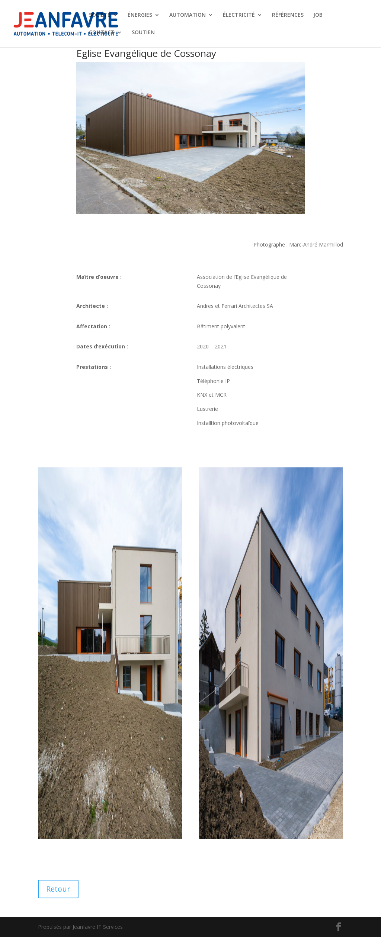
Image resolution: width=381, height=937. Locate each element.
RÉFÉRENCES (288, 15)
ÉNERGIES (140, 15)
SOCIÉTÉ (100, 15)
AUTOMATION (187, 15)
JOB (318, 15)
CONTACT (102, 33)
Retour (58, 889)
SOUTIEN (143, 33)
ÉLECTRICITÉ (239, 15)
